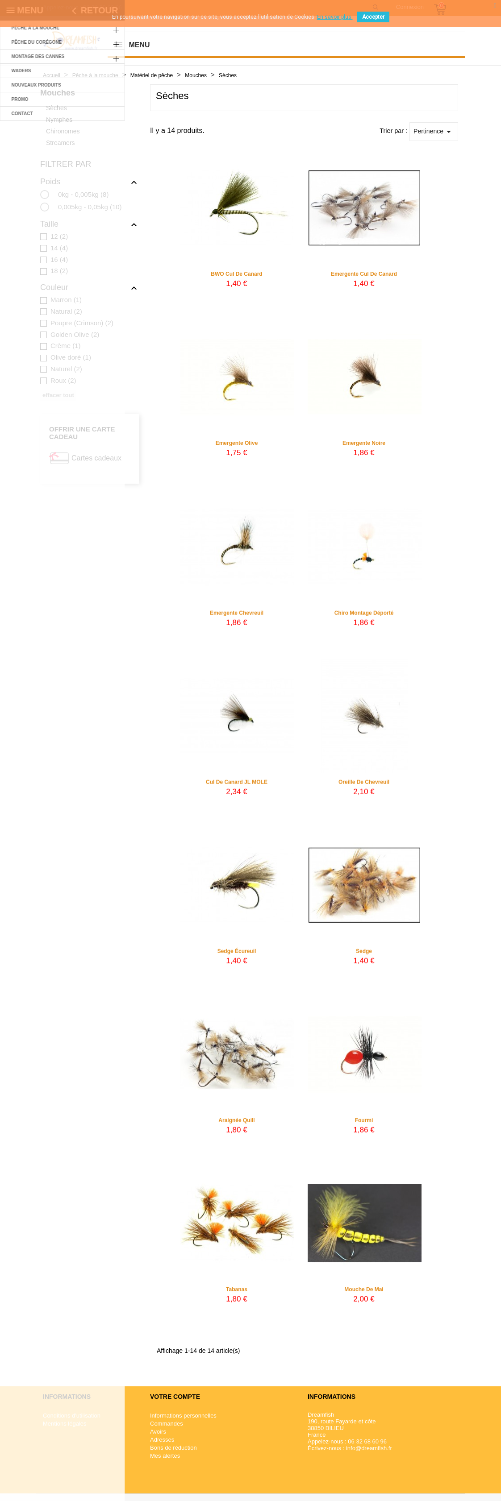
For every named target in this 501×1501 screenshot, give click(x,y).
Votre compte (175, 1396)
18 (59, 270)
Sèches (56, 108)
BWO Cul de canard (236, 274)
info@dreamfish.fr (369, 1448)
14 (59, 248)
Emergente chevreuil (236, 619)
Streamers (60, 142)
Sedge (364, 957)
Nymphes (59, 119)
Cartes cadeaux (96, 458)
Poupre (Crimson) (81, 323)
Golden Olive (74, 334)
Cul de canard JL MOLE (236, 788)
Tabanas (236, 1295)
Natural (66, 311)
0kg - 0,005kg (83, 194)
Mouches (57, 92)
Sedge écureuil (236, 957)
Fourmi (364, 1126)
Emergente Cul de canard (364, 274)
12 (59, 236)
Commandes (166, 1423)
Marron (66, 299)
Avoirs (158, 1431)
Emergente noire (363, 443)
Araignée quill (236, 1126)
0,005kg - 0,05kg (90, 207)
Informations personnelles (183, 1415)
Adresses (162, 1439)
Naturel (66, 369)
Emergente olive (237, 443)
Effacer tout (58, 395)
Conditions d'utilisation (71, 1415)
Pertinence (433, 131)
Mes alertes (165, 1455)
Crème (65, 345)
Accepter (373, 17)
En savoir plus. (335, 17)
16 (59, 259)
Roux (63, 380)
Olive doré (70, 357)
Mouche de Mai (363, 1295)
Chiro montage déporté (364, 619)
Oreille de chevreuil (363, 788)
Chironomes (62, 131)
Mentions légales (65, 1423)
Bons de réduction (173, 1447)
